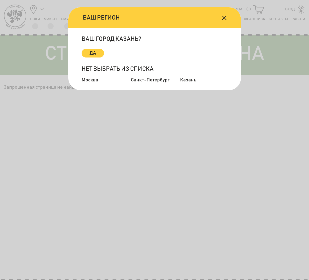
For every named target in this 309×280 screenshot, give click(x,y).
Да (93, 53)
